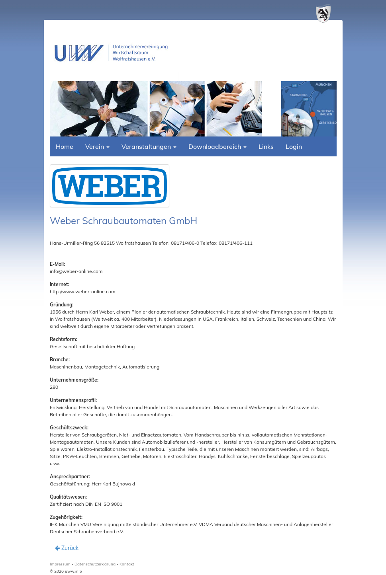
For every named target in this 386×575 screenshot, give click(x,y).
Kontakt (127, 564)
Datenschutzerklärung (95, 564)
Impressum (60, 564)
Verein (97, 146)
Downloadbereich (217, 146)
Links (266, 146)
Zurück (66, 548)
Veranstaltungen (148, 146)
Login (294, 146)
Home (64, 146)
